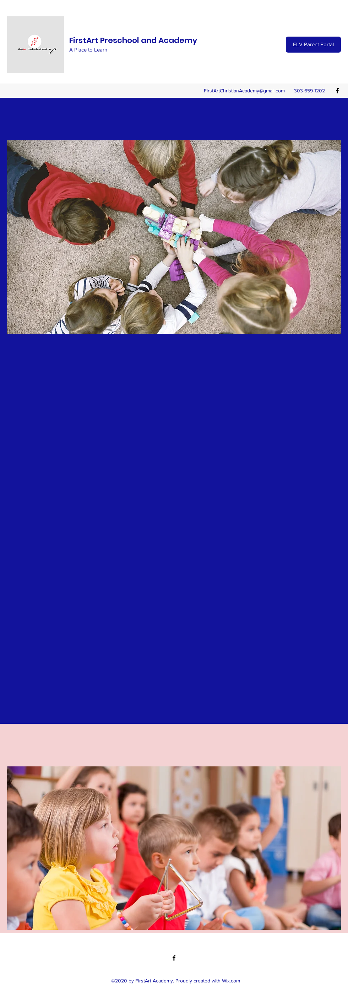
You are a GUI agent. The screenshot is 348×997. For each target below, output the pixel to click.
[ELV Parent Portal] (313, 45)
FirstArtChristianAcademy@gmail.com (244, 90)
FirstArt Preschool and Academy (133, 40)
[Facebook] (337, 90)
